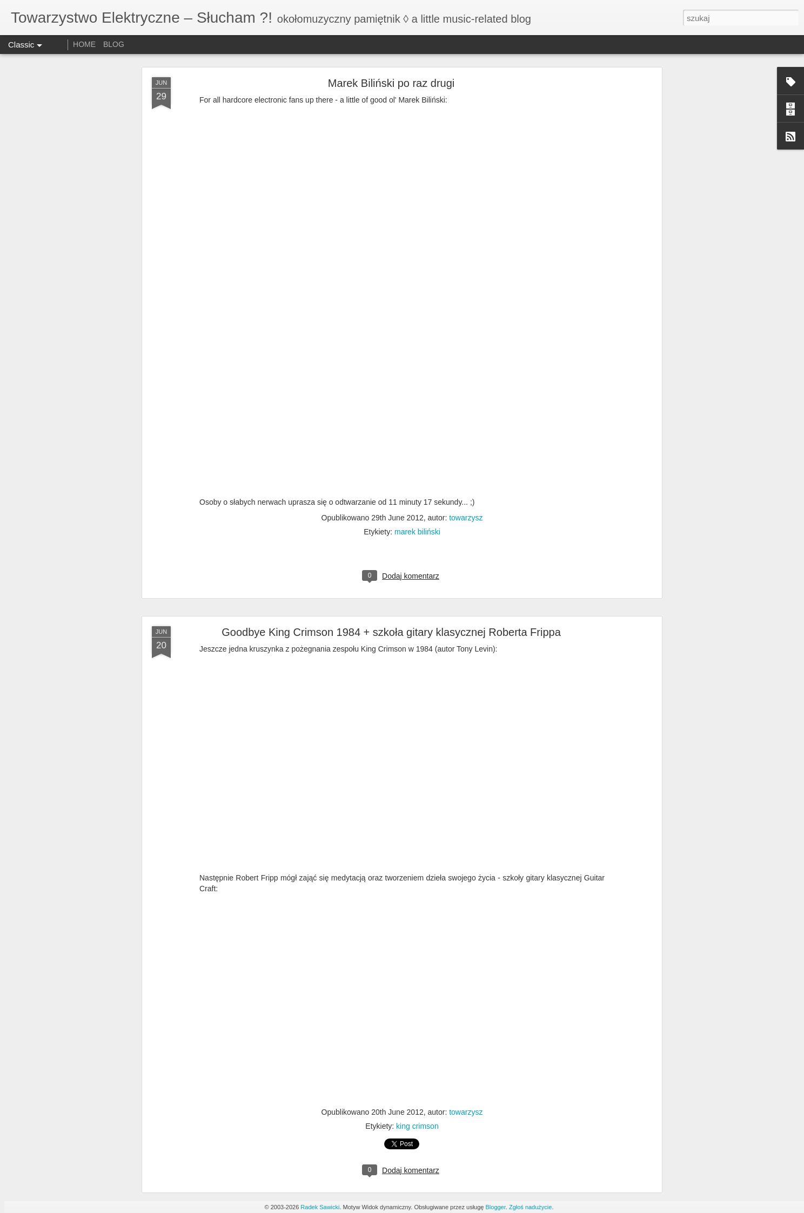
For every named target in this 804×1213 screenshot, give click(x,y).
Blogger (495, 1207)
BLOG (113, 44)
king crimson (417, 1126)
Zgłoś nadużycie (530, 1207)
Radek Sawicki (319, 1207)
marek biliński (417, 531)
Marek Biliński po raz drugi (391, 83)
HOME (84, 44)
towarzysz (466, 517)
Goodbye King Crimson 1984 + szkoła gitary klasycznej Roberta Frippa (391, 632)
